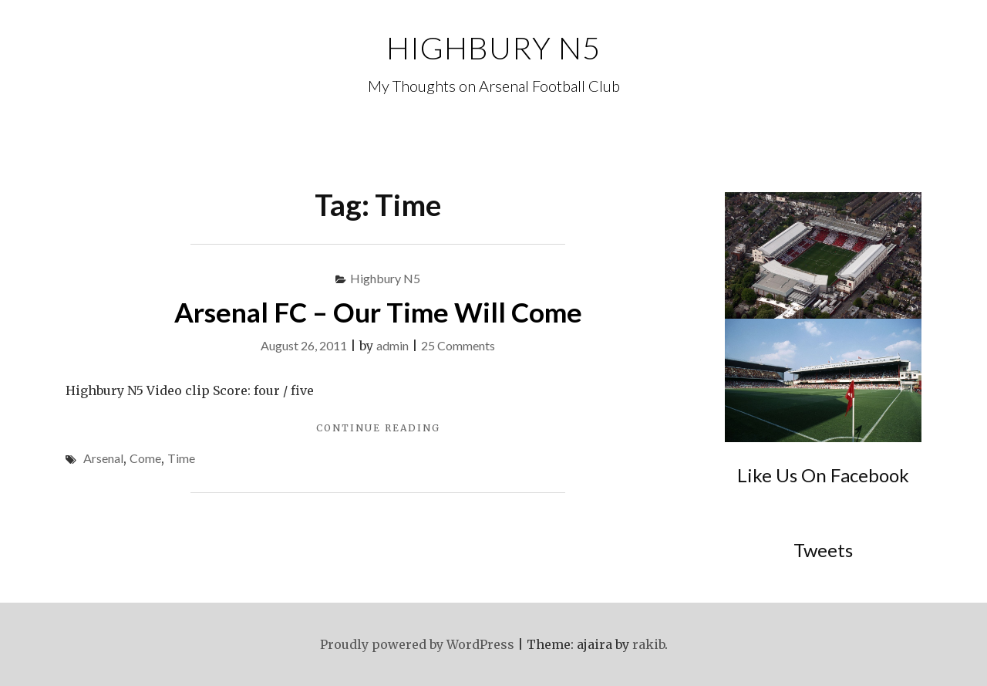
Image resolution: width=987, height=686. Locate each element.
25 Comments (458, 345)
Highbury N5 (493, 47)
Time (181, 458)
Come (145, 458)
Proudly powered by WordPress (417, 644)
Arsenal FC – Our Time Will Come (378, 312)
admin (392, 345)
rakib (648, 644)
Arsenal (103, 458)
